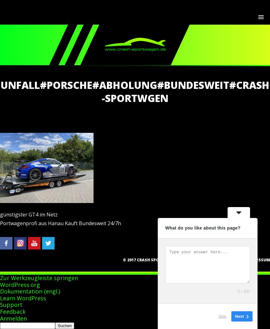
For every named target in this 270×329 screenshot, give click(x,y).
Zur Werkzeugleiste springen (39, 278)
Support (11, 304)
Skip (222, 316)
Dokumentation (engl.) (30, 291)
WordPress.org (20, 284)
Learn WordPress (23, 298)
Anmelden (13, 318)
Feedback (13, 311)
